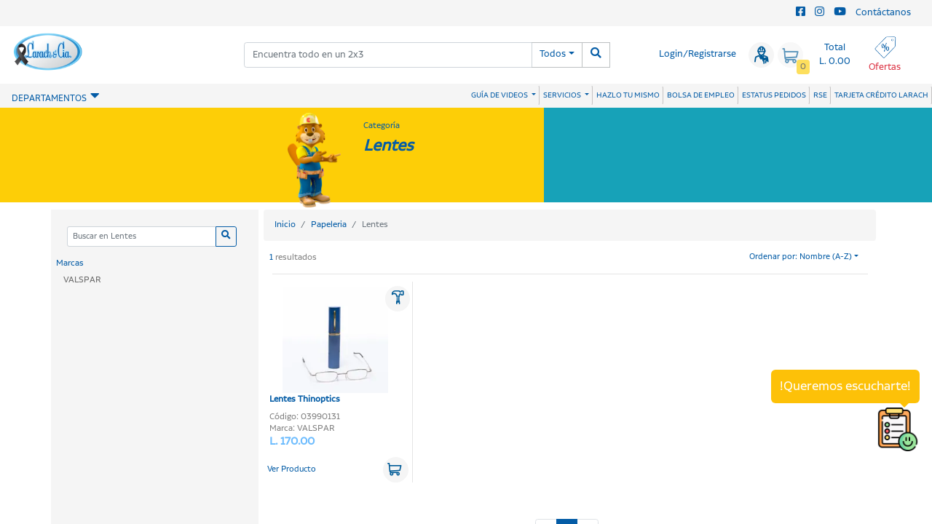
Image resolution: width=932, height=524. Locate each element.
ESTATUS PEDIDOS (774, 95)
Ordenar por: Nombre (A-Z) (800, 257)
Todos (553, 54)
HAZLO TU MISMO (628, 95)
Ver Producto (291, 469)
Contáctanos (883, 13)
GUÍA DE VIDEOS (500, 95)
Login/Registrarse (697, 54)
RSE (820, 95)
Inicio (285, 224)
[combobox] (388, 55)
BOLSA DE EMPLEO (701, 95)
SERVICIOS (562, 95)
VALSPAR (82, 280)
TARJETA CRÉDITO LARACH (881, 95)
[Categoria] (141, 236)
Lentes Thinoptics (328, 346)
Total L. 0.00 (834, 54)
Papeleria (329, 224)
